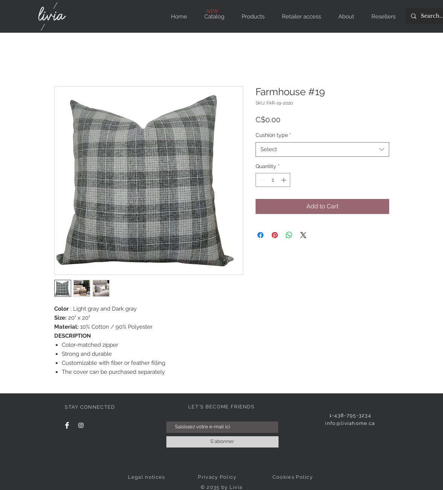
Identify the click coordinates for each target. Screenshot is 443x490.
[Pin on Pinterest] (274, 235)
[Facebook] (67, 425)
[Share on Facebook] (260, 235)
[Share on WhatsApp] (289, 235)
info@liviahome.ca (350, 423)
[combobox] (322, 149)
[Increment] (284, 180)
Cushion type (273, 135)
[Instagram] (81, 425)
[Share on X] (303, 235)
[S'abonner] (222, 442)
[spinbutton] (273, 180)
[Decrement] (261, 180)
